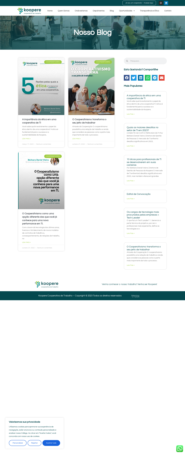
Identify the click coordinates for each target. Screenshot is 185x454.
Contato (167, 11)
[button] (127, 78)
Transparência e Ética (149, 11)
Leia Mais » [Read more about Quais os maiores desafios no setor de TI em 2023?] (131, 146)
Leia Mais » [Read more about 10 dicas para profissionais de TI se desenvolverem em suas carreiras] (131, 181)
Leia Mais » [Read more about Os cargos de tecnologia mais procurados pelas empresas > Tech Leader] (131, 233)
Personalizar (18, 443)
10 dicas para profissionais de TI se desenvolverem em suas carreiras (144, 162)
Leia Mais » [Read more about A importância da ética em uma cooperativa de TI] (26, 139)
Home (49, 11)
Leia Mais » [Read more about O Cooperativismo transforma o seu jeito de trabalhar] (76, 139)
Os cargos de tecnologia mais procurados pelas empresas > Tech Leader (143, 215)
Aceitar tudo (51, 443)
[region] (34, 433)
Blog (112, 11)
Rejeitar (34, 443)
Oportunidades (127, 10)
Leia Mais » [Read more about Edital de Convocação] (131, 199)
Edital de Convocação (138, 194)
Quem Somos (63, 11)
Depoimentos (98, 11)
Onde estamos (81, 11)
